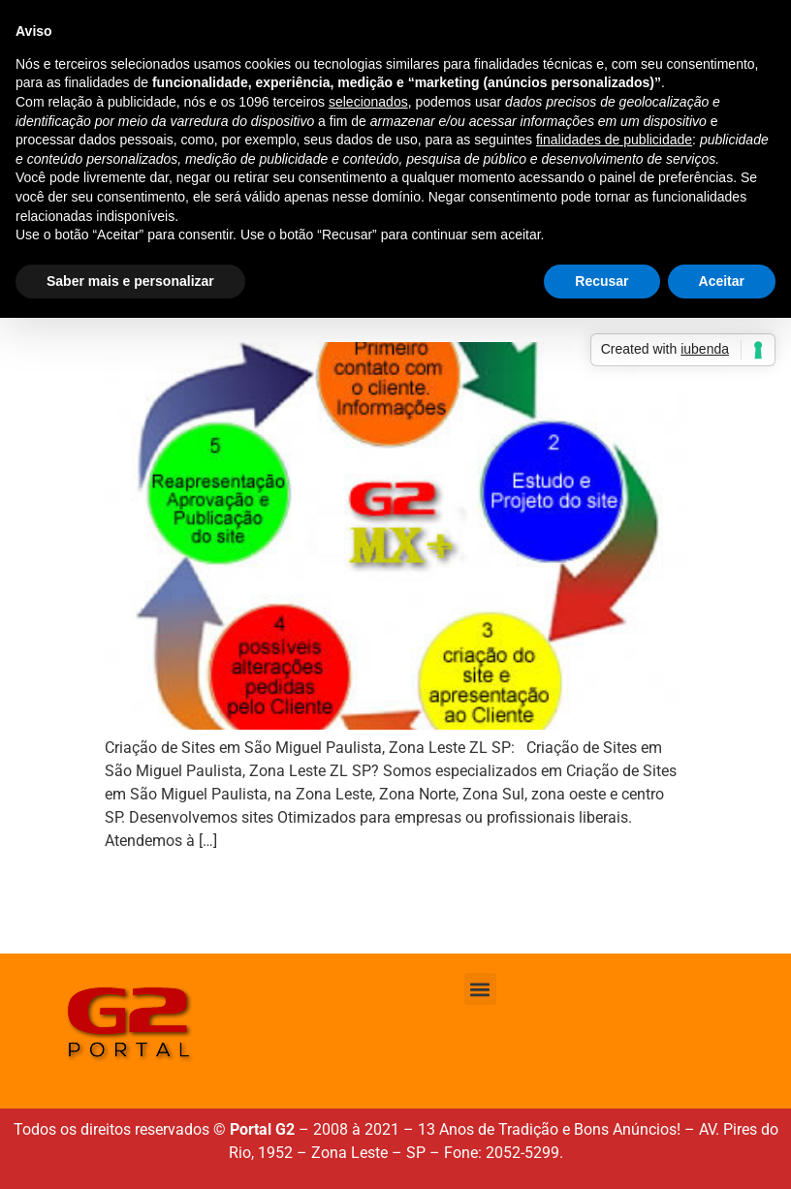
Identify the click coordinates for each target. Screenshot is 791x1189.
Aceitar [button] (721, 281)
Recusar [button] (601, 281)
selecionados (368, 102)
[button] (480, 989)
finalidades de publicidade (614, 139)
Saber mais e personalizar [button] (130, 281)
